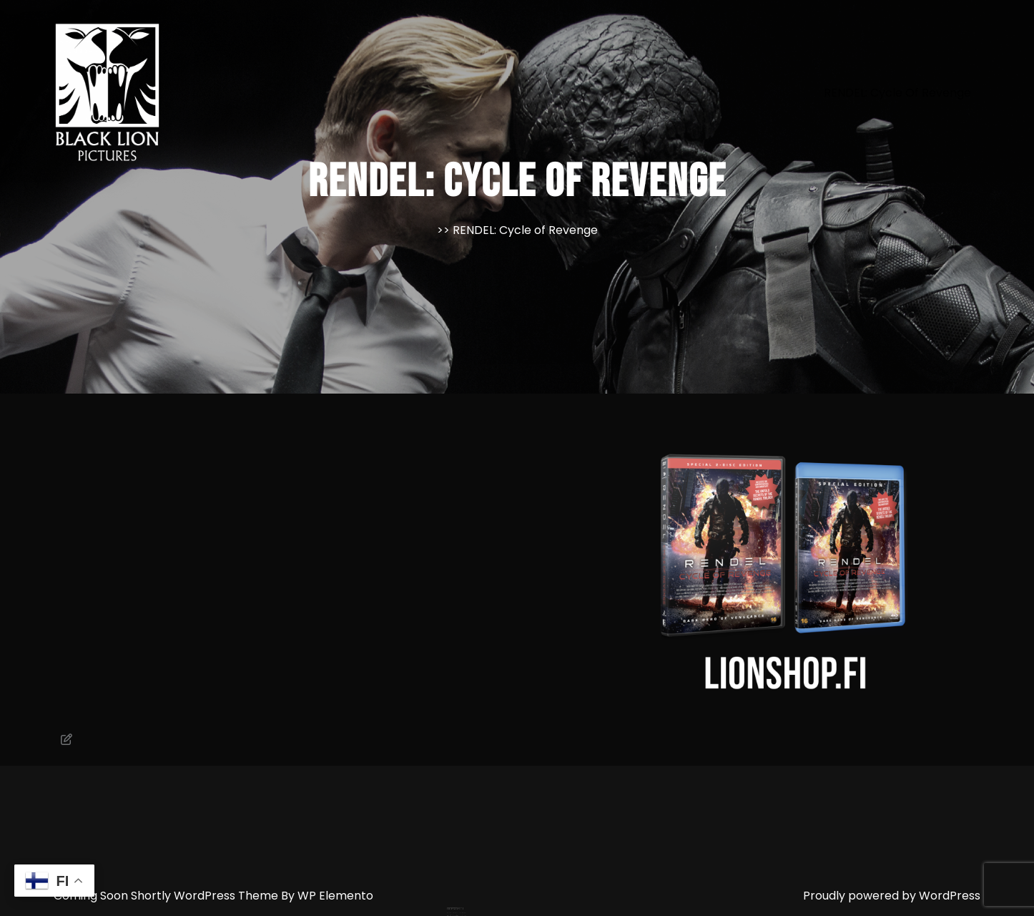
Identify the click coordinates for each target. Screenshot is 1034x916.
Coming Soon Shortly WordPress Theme (167, 895)
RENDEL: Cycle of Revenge (897, 92)
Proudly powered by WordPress (891, 895)
